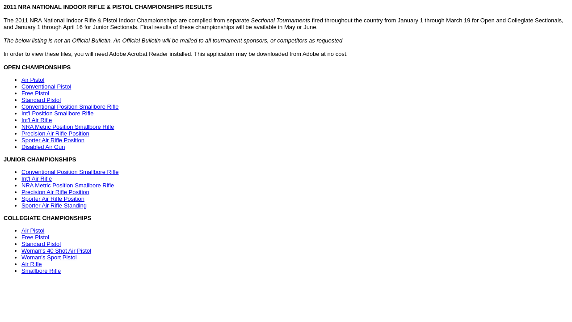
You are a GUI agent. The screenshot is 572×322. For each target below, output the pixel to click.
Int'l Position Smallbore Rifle (57, 113)
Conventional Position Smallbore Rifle (70, 106)
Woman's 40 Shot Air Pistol (56, 250)
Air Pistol (32, 79)
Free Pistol (35, 93)
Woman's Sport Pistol (49, 257)
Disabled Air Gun (43, 147)
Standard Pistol (41, 100)
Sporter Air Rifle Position (52, 140)
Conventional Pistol (46, 86)
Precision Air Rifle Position (55, 133)
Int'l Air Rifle (36, 120)
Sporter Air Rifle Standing (54, 205)
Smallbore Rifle (41, 270)
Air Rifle (31, 264)
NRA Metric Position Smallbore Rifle (67, 126)
